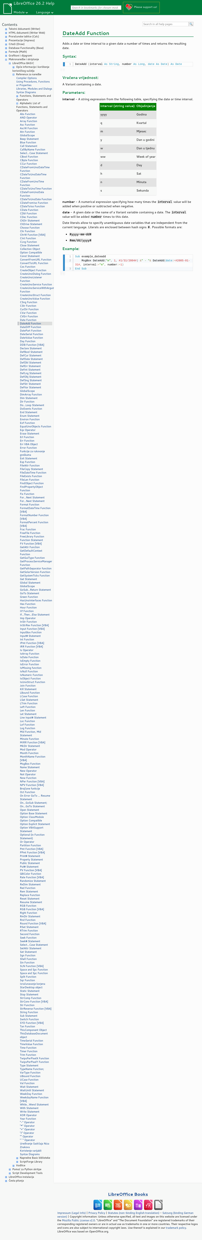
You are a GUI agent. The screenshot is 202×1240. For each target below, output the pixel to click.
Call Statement (28, 146)
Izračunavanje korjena (32, 984)
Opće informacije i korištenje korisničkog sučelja (30, 69)
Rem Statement (29, 891)
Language (43, 12)
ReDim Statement (30, 884)
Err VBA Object (29, 444)
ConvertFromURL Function (35, 259)
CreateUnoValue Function (35, 298)
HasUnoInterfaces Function (36, 600)
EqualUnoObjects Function (35, 426)
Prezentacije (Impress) (22, 40)
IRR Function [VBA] (31, 646)
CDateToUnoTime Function (36, 188)
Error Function (28, 448)
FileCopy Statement (31, 469)
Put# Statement (29, 866)
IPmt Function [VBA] (32, 643)
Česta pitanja (16, 1180)
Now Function (28, 778)
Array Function (28, 121)
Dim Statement (29, 398)
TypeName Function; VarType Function (32, 1070)
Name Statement (30, 767)
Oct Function (27, 792)
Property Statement (31, 859)
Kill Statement (28, 689)
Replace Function (30, 895)
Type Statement (29, 1065)
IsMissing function (30, 668)
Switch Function (29, 1019)
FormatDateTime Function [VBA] (35, 509)
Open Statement (29, 810)
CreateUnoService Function (36, 284)
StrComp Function (30, 998)
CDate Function (29, 210)
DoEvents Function (31, 408)
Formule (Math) (18, 51)
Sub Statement (28, 1016)
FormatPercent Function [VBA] (34, 524)
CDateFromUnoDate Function (32, 193)
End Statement (28, 412)
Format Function (29, 504)
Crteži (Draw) (17, 44)
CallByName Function (32, 149)
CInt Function (28, 238)
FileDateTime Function (33, 472)
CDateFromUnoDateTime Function (35, 169)
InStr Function (28, 621)
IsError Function (29, 664)
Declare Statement (31, 348)
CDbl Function (28, 213)
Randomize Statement (33, 881)
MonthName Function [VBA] (32, 758)
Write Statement (29, 1111)
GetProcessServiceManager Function (36, 563)
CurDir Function (29, 309)
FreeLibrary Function (32, 536)
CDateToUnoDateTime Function (33, 176)
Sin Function (27, 962)
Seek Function (28, 937)
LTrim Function (28, 703)
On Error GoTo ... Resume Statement (35, 797)
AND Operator (28, 117)
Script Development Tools (27, 1173)
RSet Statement (29, 927)
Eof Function (27, 423)
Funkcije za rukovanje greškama (32, 453)
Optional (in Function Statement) (32, 836)
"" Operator (26, 1136)
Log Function (27, 728)
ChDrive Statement (31, 224)
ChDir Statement (30, 220)
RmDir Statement (30, 916)
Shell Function (28, 959)
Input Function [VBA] (32, 629)
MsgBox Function (30, 763)
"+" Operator (27, 1129)
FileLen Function (29, 479)
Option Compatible (31, 252)
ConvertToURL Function (34, 263)
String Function (29, 1012)
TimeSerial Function (31, 1040)
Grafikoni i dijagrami (20, 55)
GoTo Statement (29, 593)
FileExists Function (31, 476)
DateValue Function (31, 337)
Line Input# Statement (33, 717)
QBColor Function (30, 874)
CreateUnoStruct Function (35, 295)
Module (19, 12)
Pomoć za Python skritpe (26, 1169)
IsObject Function (30, 678)
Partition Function (30, 845)
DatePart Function (30, 330)
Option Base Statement (33, 813)
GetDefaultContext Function (31, 552)
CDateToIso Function (32, 206)
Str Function (27, 1005)
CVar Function (28, 313)
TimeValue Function (31, 1044)
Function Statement (31, 540)
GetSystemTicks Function (35, 575)
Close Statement (29, 245)
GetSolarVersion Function (35, 572)
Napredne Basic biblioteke (35, 1158)
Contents (9, 24)
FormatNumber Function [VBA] (34, 517)
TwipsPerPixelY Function (34, 1062)
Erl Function (27, 437)
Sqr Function (27, 980)
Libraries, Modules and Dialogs (34, 88)
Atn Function (27, 132)
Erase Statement (29, 433)
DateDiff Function (30, 327)
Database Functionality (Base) (26, 48)
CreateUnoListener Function (31, 279)
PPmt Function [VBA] (32, 852)
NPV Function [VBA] (32, 785)
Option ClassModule (32, 817)
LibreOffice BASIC (23, 63)
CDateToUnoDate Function (36, 199)
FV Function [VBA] (31, 543)
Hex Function (27, 604)
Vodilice (20, 1165)
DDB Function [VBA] (32, 345)
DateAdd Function (30, 323)
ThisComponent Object (33, 1030)
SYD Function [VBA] (32, 1023)
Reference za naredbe (28, 74)
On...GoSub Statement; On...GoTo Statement (33, 804)
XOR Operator (28, 1115)
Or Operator (27, 842)
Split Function (28, 976)
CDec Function (28, 217)
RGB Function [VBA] (32, 909)
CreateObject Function (33, 270)
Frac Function (28, 529)
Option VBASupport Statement (31, 829)
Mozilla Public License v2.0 (78, 1220)
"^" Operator (27, 1140)
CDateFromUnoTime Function (32, 183)
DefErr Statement (30, 366)
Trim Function (28, 1055)
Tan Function (27, 1026)
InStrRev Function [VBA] (34, 625)
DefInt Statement (30, 369)
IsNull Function (29, 671)
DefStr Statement (30, 384)
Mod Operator (28, 749)
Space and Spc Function (34, 969)
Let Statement (28, 714)
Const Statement (30, 256)
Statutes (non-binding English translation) (133, 1213)
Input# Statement (30, 636)
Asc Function (27, 124)
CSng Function (28, 302)
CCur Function (28, 164)
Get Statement (28, 579)
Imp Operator (28, 618)
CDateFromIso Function (34, 203)
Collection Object (30, 249)
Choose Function (30, 227)
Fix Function (27, 494)
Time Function (28, 1047)
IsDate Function (29, 657)
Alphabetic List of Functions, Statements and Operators (31, 106)
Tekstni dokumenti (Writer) (24, 29)
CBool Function (29, 156)
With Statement (29, 1108)
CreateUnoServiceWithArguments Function (36, 289)
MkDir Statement (30, 746)
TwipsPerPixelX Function (34, 1058)
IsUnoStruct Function (32, 682)
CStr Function (28, 306)
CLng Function (28, 242)
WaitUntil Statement (32, 1090)
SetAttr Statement (30, 948)
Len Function (27, 710)
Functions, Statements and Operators (33, 97)
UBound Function (30, 1076)
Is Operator (26, 650)
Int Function (27, 639)
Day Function (27, 341)
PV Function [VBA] (31, 870)
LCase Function (29, 696)
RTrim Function (29, 930)
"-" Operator (27, 1122)
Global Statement (30, 582)
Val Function (27, 1083)
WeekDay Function (31, 1094)
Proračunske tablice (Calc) (24, 36)
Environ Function (30, 419)
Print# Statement (30, 856)
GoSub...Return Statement (35, 590)
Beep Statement (29, 139)
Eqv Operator (28, 430)
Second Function (29, 934)
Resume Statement (31, 902)
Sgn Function (27, 955)
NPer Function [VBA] (32, 781)
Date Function (28, 320)
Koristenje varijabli (30, 1150)
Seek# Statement (30, 941)
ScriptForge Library (31, 1161)
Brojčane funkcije (30, 788)
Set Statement (28, 952)
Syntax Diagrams (26, 92)
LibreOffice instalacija (21, 1177)
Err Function (27, 440)
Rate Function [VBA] (32, 877)
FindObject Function (32, 483)
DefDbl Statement (30, 362)
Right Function (28, 913)
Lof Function (27, 724)
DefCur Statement (30, 355)
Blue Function (28, 142)
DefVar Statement (30, 387)
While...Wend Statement (34, 1104)
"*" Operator (27, 1126)
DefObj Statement (30, 377)
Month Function (29, 753)
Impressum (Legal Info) (71, 1213)
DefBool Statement (31, 352)
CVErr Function (29, 316)
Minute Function (29, 739)
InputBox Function (31, 632)
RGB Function (28, 905)
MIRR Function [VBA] (32, 742)
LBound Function (30, 692)
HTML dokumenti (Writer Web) (27, 32)
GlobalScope (27, 135)
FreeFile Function (30, 533)
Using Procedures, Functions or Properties (33, 83)
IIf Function (27, 611)
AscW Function (29, 128)
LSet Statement (29, 700)
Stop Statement (29, 994)
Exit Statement (28, 458)
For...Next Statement (32, 497)
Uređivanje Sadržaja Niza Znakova (34, 1145)
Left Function (28, 707)
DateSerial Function (31, 334)
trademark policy (176, 1228)
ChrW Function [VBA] (32, 235)
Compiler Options (26, 78)
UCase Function (29, 1079)
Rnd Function (28, 920)
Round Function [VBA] (33, 923)
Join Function (28, 685)
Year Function (28, 1118)
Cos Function (27, 266)
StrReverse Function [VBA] (36, 1008)
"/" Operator (27, 1133)
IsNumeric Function (31, 675)
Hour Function (28, 607)
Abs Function (27, 114)
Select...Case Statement (34, 153)
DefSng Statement (31, 380)
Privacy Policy (96, 1213)
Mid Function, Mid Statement (30, 733)
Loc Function (27, 721)
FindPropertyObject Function (31, 488)
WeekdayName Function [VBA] (34, 1099)
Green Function (29, 597)
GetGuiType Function (32, 558)
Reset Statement (29, 898)
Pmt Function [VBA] (31, 849)
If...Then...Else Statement (35, 614)
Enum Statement (29, 416)
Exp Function (27, 462)
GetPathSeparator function (36, 568)
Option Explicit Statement (35, 824)
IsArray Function (29, 653)
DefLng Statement (30, 373)
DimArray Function (31, 394)
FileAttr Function (30, 465)
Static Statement (30, 991)
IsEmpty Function (30, 661)
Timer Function (28, 1051)
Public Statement (30, 863)
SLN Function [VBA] (32, 966)
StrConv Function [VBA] (34, 1001)
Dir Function (27, 401)
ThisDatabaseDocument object (34, 1035)
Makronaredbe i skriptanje (24, 59)
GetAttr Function (30, 547)
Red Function (27, 888)
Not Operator (28, 774)
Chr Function (27, 231)
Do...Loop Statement (32, 405)
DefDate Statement (31, 359)
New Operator (28, 771)
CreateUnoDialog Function (35, 274)
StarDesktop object (31, 987)
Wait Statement (29, 1087)
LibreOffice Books (128, 1194)
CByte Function (29, 160)
